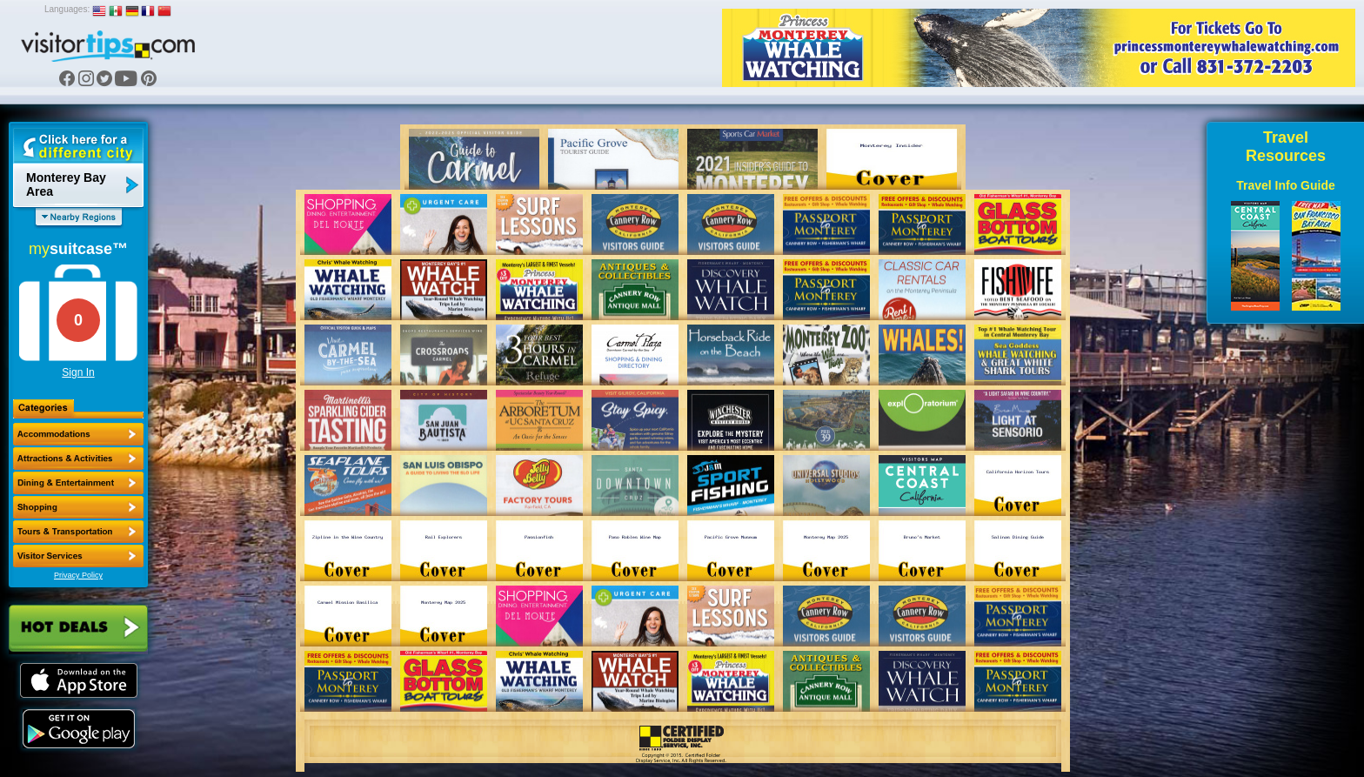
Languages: (67, 9)
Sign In (78, 372)
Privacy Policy (78, 575)
